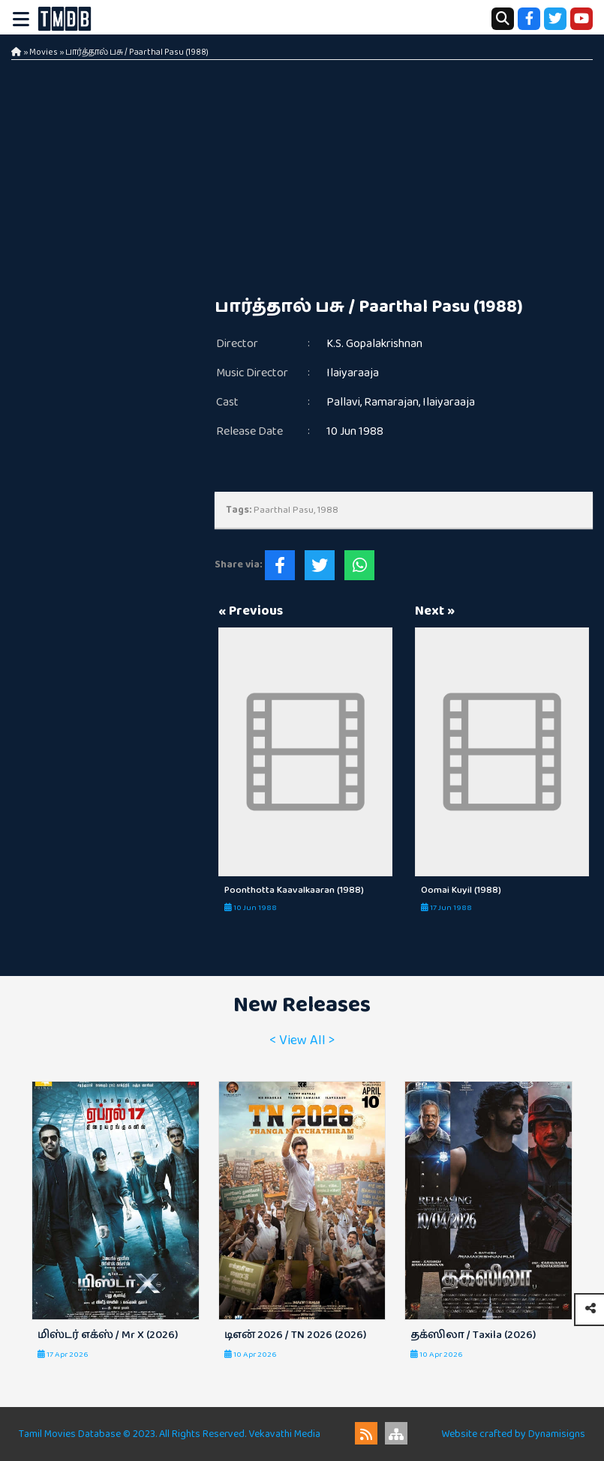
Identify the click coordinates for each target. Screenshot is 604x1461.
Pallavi (343, 402)
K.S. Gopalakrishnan (374, 343)
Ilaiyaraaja (352, 373)
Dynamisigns (556, 1434)
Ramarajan (391, 402)
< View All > (302, 1040)
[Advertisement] (302, 172)
